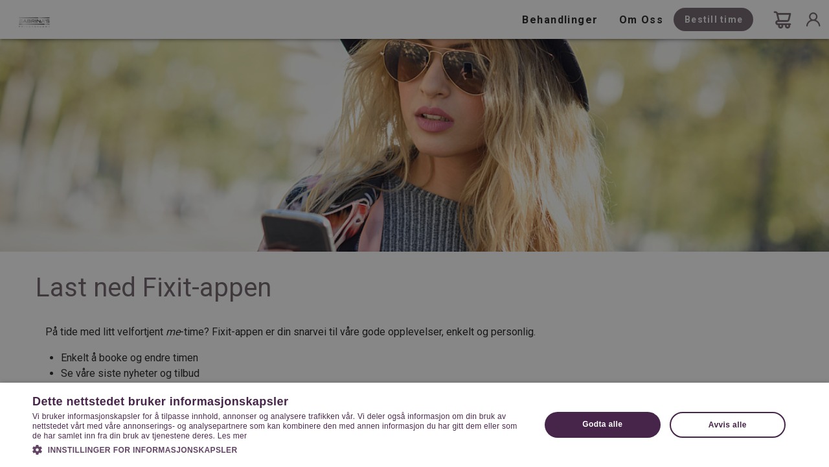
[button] (278, 449)
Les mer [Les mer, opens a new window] (232, 435)
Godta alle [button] (602, 424)
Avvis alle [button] (728, 424)
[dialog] (414, 233)
